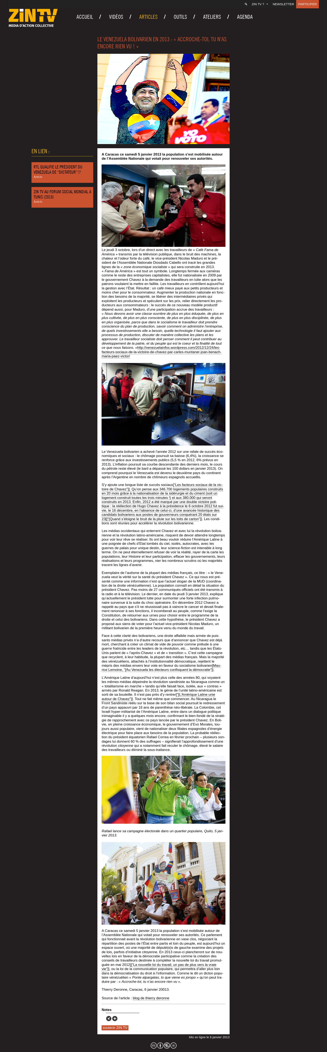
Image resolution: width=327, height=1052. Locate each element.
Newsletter (283, 4)
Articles (148, 17)
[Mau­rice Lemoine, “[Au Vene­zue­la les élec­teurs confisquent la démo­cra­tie (161, 668)
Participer (307, 4)
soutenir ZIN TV (115, 1028)
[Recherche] (246, 4)
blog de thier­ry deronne (151, 998)
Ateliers (212, 17)
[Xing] (108, 1018)
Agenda (245, 17)
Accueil (85, 17)
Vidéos (116, 17)
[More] (114, 1018)
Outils (180, 17)
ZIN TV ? (260, 4)
